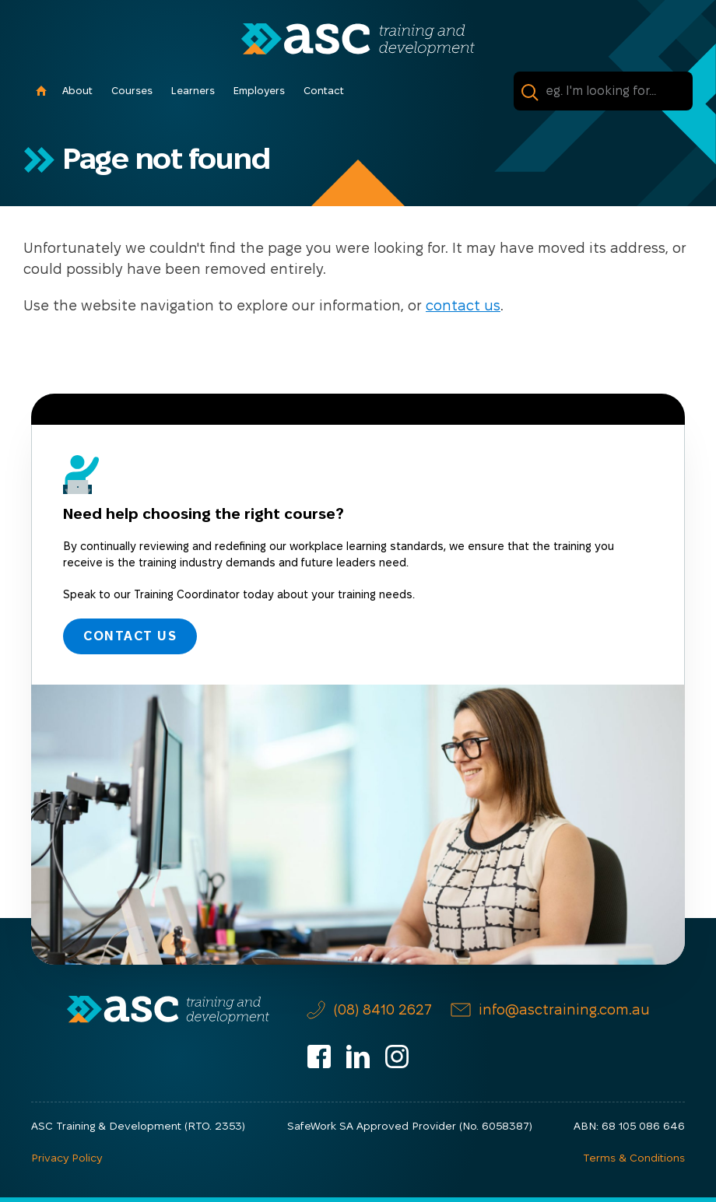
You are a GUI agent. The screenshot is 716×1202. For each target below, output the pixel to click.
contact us (463, 305)
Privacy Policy (66, 1157)
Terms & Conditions (634, 1157)
